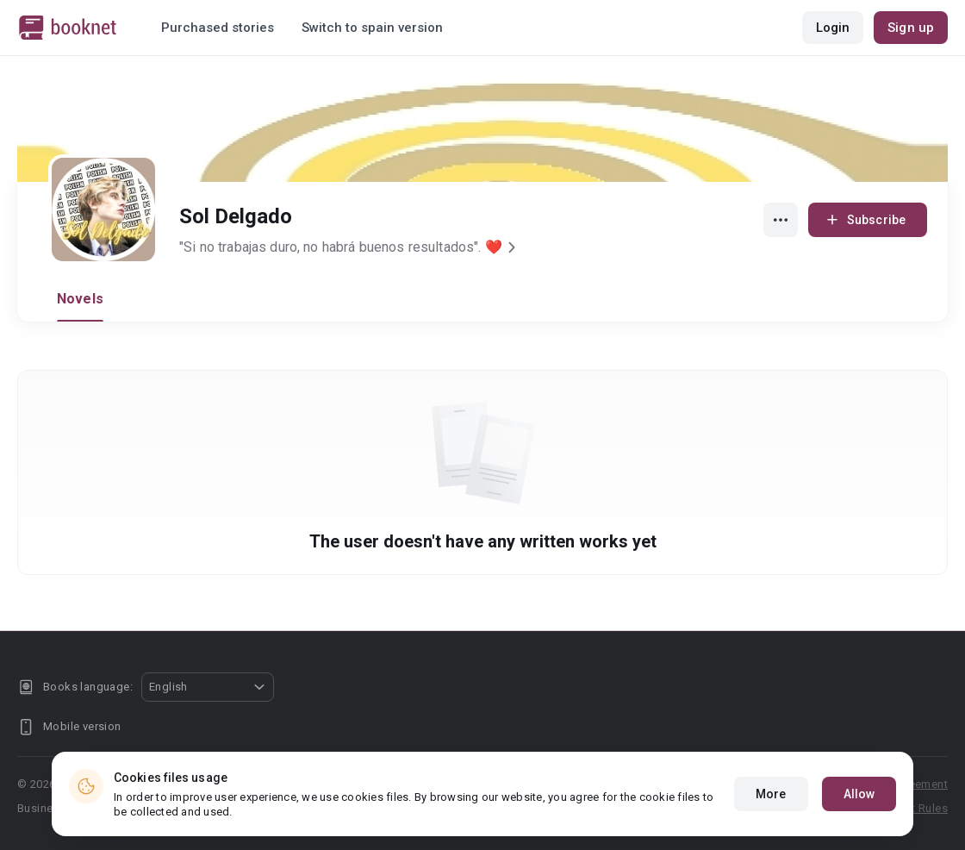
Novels (80, 299)
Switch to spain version (372, 27)
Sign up (910, 27)
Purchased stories (217, 27)
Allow (859, 794)
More (771, 794)
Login (833, 27)
